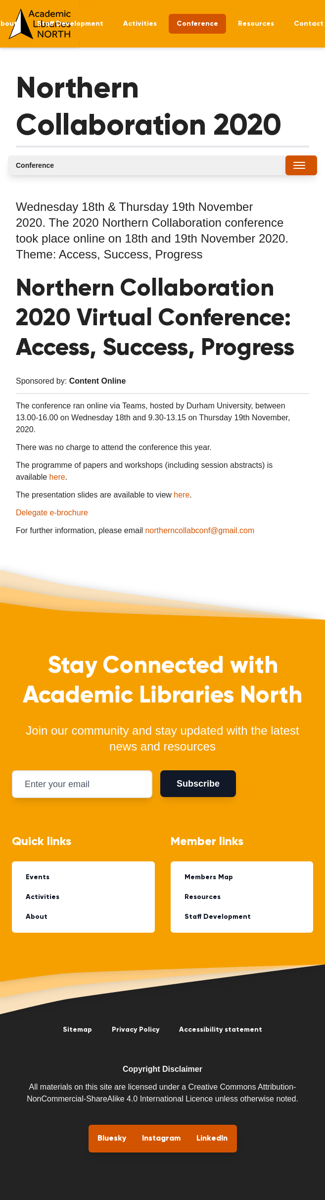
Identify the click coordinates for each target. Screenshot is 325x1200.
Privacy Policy (135, 1029)
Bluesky (111, 1139)
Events (37, 877)
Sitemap (77, 1029)
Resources (256, 23)
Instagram (161, 1139)
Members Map (209, 877)
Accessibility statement (220, 1029)
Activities (140, 23)
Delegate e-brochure (52, 512)
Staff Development (70, 23)
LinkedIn (212, 1139)
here (57, 477)
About (36, 916)
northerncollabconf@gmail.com (199, 530)
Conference (197, 23)
